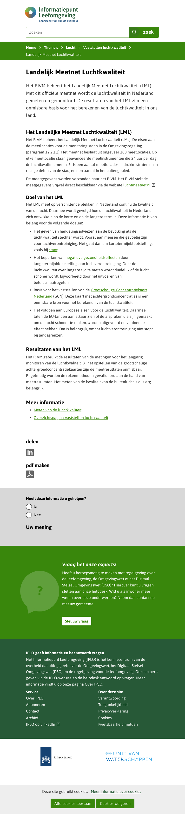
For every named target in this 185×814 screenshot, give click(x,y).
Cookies (105, 718)
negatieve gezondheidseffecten (93, 257)
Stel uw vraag (76, 621)
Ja (35, 506)
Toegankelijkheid (113, 704)
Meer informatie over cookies (116, 791)
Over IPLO (93, 684)
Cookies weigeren (115, 803)
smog (53, 250)
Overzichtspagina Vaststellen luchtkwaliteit (71, 417)
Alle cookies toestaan (72, 803)
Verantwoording (112, 698)
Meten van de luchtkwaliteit (57, 410)
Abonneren (35, 704)
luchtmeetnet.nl (139, 185)
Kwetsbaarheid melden (118, 724)
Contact (32, 711)
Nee (37, 515)
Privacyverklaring (113, 711)
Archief (32, 718)
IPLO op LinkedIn (43, 724)
